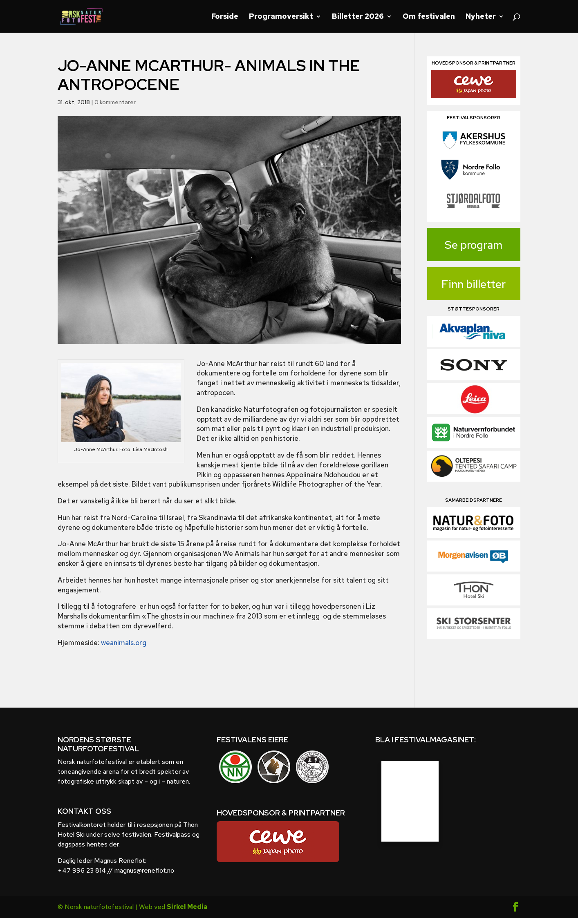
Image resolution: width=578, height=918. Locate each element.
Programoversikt (281, 17)
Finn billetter (473, 284)
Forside (224, 17)
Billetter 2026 (358, 17)
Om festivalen (429, 17)
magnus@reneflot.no (144, 870)
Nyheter (481, 17)
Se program (473, 245)
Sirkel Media (187, 906)
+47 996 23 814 (82, 870)
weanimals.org (123, 642)
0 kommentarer (115, 102)
